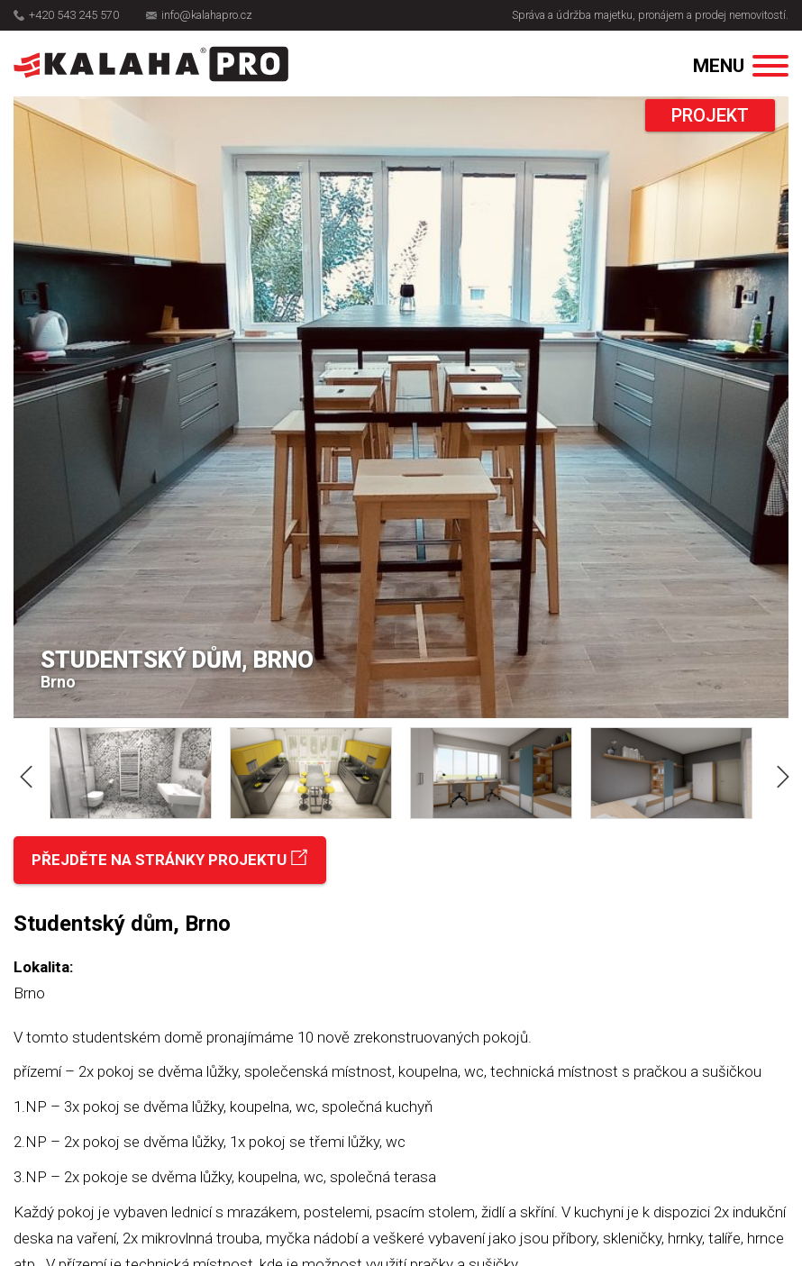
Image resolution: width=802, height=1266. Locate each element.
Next (779, 773)
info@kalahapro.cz (199, 15)
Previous (23, 773)
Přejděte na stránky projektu (170, 860)
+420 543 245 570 (66, 15)
